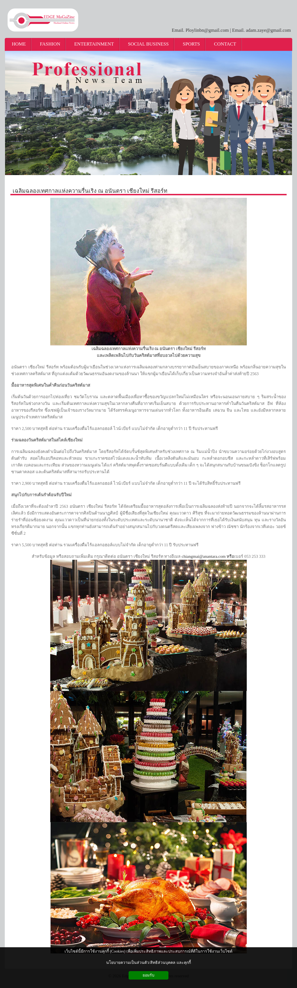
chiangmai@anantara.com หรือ (208, 556)
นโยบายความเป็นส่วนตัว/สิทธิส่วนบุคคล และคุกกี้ (148, 962)
